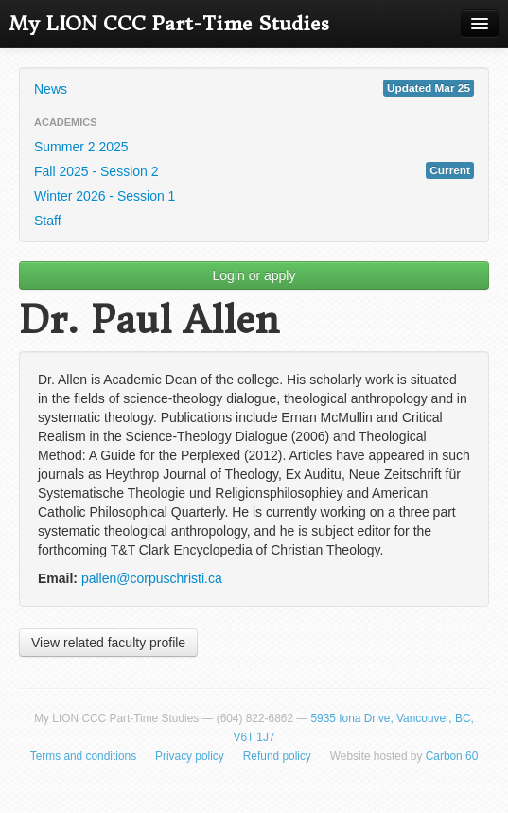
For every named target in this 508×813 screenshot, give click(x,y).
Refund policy (277, 756)
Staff (47, 220)
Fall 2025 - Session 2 (254, 170)
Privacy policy (189, 756)
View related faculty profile (108, 642)
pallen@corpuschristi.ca (151, 578)
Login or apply (254, 275)
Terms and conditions (83, 756)
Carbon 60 (452, 756)
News (254, 88)
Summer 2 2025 (81, 146)
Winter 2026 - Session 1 (104, 195)
